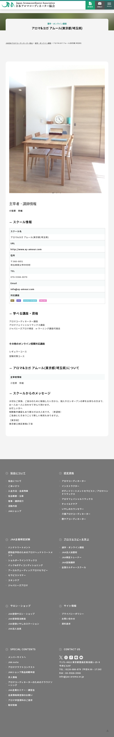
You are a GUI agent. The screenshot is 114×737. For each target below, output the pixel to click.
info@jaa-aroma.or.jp (71, 676)
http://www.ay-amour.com (26, 249)
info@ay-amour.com (22, 289)
